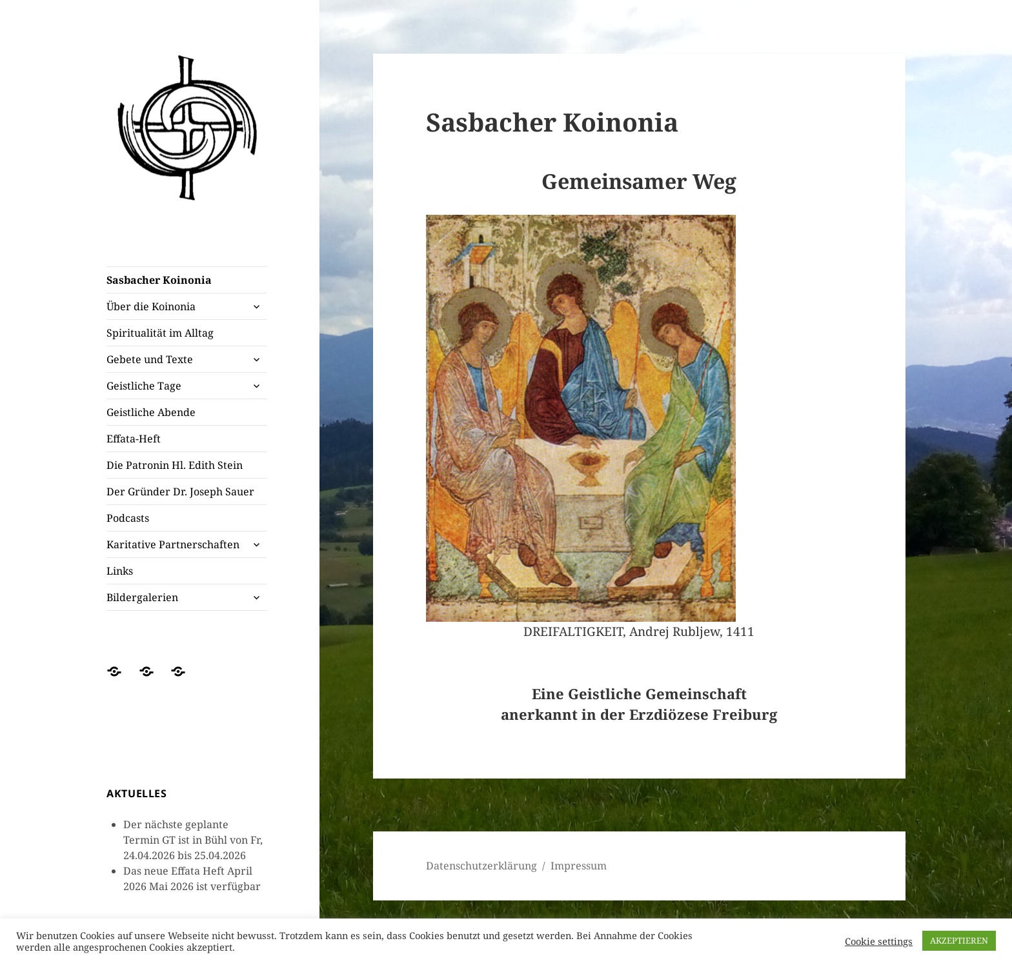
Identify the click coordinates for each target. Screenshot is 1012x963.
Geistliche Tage (143, 386)
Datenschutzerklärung (481, 866)
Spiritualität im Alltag (160, 333)
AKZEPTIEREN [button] (959, 940)
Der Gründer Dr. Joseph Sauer (180, 491)
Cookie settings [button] (879, 941)
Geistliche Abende (151, 412)
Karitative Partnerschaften (172, 544)
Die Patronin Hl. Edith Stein (174, 465)
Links (119, 571)
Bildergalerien (142, 597)
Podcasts (127, 518)
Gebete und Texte (149, 359)
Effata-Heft (133, 439)
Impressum (579, 866)
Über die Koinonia (151, 306)
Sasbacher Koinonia (159, 280)
